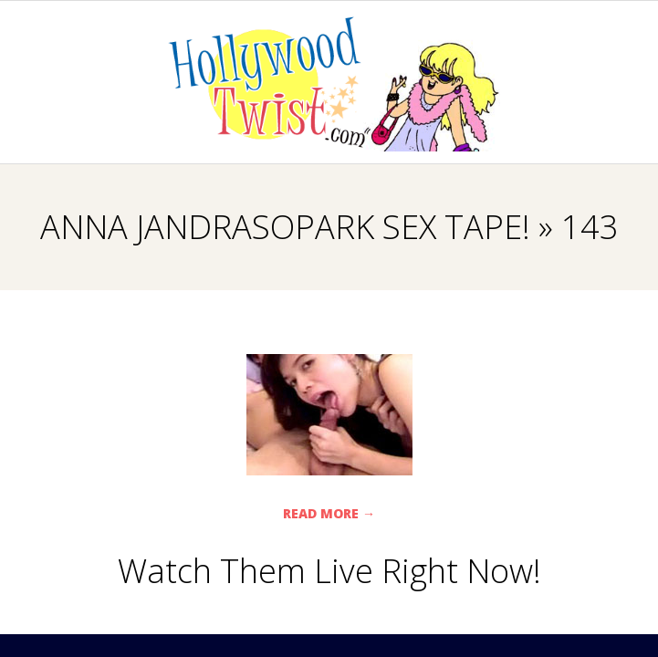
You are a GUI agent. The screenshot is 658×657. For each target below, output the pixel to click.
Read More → (329, 513)
